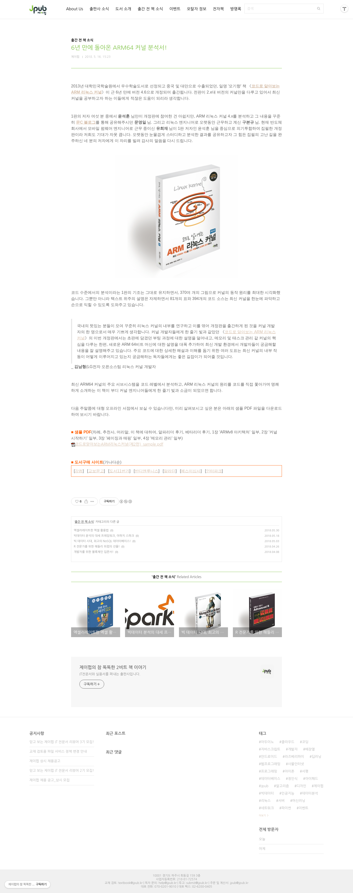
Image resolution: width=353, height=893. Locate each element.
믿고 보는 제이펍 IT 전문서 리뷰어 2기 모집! (61, 770)
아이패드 (311, 778)
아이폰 (289, 771)
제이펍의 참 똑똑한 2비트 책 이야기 (112, 667)
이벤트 (174, 9)
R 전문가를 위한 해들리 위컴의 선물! (97, 546)
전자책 (218, 9)
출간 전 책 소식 (150, 9)
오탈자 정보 (196, 9)
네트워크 (267, 808)
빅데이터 (267, 793)
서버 (281, 800)
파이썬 (286, 808)
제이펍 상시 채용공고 (44, 761)
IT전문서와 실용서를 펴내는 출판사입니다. (109, 674)
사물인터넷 (296, 764)
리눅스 (265, 800)
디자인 (301, 786)
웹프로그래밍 (270, 764)
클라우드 (287, 742)
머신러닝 (298, 800)
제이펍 (318, 786)
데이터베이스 (270, 778)
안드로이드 (269, 756)
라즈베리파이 (294, 756)
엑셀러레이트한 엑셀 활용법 (91, 530)
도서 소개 (123, 9)
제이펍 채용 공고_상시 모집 (49, 780)
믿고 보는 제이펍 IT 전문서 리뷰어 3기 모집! (61, 742)
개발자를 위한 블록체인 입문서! (93, 551)
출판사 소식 (99, 9)
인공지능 (287, 793)
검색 (318, 8)
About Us (74, 9)
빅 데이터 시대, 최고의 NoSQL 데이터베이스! (102, 541)
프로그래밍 (269, 771)
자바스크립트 (270, 749)
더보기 (262, 815)
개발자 (292, 749)
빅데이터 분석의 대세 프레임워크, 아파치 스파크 (104, 535)
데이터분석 (310, 793)
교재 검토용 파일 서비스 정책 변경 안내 (58, 751)
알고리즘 (282, 786)
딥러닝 (316, 756)
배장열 (310, 749)
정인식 (292, 778)
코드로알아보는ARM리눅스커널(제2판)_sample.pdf (117, 444)
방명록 (235, 9)
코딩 (305, 742)
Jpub (264, 786)
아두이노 (267, 742)
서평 (305, 771)
